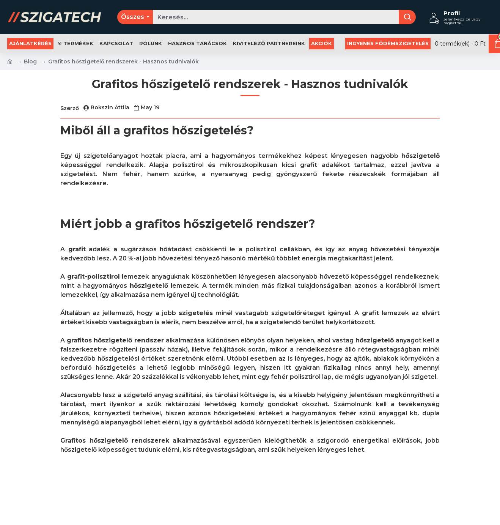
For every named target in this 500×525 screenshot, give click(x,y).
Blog (30, 61)
